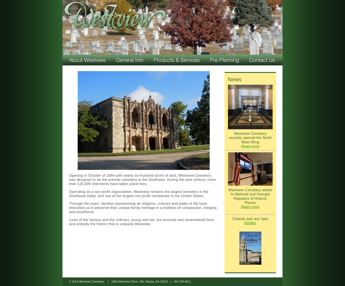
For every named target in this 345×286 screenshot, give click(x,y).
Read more (250, 146)
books (250, 223)
